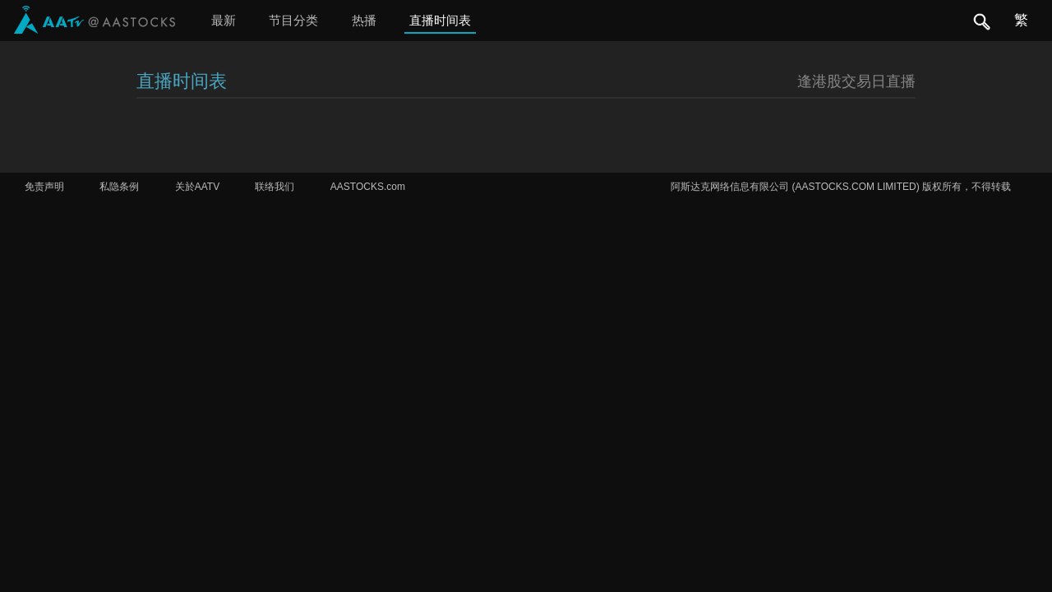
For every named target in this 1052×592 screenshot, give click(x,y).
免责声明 (44, 186)
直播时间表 (440, 20)
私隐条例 (119, 186)
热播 (364, 20)
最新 (223, 20)
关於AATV (197, 186)
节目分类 (293, 20)
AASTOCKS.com (367, 186)
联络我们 (274, 186)
